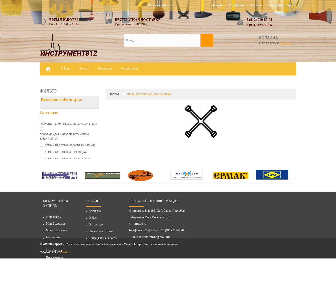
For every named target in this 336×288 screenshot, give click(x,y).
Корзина (256, 5)
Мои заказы (54, 216)
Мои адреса (54, 244)
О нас (93, 219)
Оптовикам (96, 225)
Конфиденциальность (103, 239)
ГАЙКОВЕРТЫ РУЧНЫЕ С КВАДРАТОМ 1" (68, 123)
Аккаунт (217, 5)
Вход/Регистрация (280, 5)
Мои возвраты (55, 223)
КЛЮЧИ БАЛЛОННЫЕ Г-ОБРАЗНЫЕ (70, 145)
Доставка (95, 212)
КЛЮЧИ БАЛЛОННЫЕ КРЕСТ (66, 152)
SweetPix (64, 281)
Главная (113, 94)
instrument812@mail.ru (154, 238)
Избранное (237, 5)
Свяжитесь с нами (101, 232)
